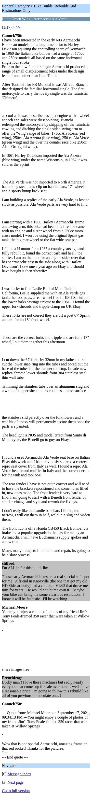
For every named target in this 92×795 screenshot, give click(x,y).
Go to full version (16, 791)
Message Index (19, 774)
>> (18, 27)
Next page (16, 782)
